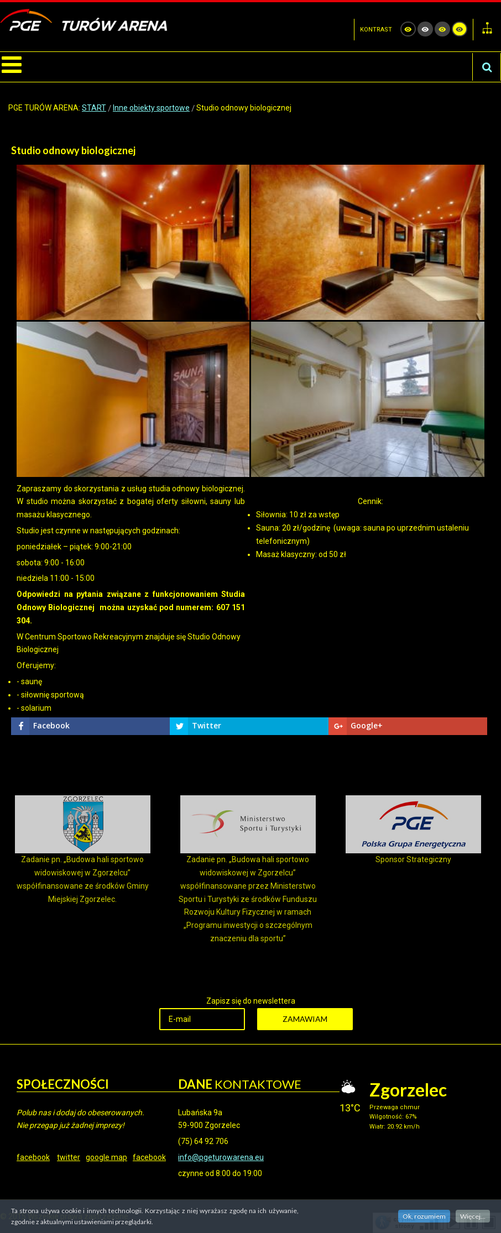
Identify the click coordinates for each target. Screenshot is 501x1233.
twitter (68, 1157)
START (94, 107)
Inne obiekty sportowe (151, 107)
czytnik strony (404, 1221)
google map (106, 1157)
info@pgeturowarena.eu (221, 1157)
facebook (33, 1157)
